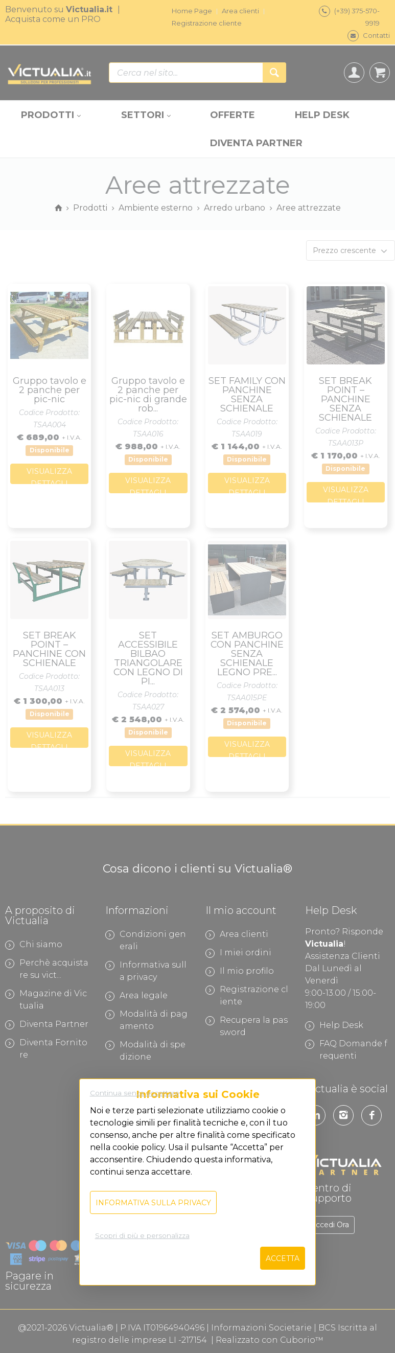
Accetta (282, 1258)
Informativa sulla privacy (153, 1202)
